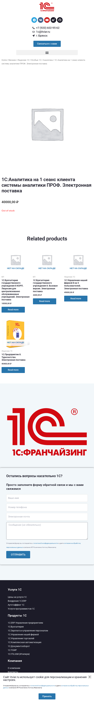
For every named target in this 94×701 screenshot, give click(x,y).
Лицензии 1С (24, 60)
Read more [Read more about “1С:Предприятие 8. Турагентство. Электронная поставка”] (13, 370)
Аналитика (48, 60)
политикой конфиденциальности (46, 543)
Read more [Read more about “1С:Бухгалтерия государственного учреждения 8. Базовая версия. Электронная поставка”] (44, 301)
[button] (47, 52)
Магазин (12, 60)
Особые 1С (36, 60)
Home (4, 60)
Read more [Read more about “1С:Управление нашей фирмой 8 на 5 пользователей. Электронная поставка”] (75, 298)
